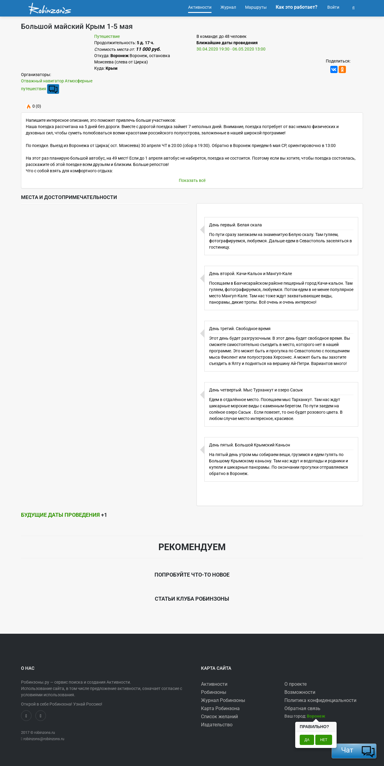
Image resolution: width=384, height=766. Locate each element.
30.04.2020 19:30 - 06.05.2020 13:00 (231, 49)
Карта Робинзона (220, 708)
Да (306, 740)
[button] (353, 7)
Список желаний (219, 716)
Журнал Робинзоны (223, 700)
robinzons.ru (44, 732)
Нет (323, 740)
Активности (214, 684)
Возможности (299, 692)
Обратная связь (302, 708)
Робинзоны (213, 692)
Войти (332, 7)
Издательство (216, 725)
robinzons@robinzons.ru (43, 739)
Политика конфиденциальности (320, 700)
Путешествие (107, 36)
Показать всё (192, 180)
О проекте (295, 684)
